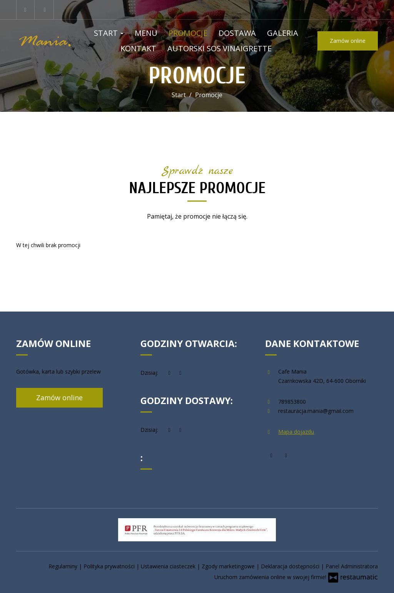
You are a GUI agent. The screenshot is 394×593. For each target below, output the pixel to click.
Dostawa (237, 33)
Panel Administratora (352, 566)
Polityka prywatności (109, 566)
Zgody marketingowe (229, 566)
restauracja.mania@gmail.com (316, 410)
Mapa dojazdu (296, 431)
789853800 (292, 401)
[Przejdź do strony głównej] (45, 40)
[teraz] (169, 372)
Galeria (282, 33)
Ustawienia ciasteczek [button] (169, 566)
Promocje (188, 33)
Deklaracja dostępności (291, 566)
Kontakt (138, 48)
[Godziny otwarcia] (180, 373)
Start (109, 33)
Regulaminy (63, 566)
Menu (146, 33)
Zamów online (348, 40)
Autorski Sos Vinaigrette (219, 48)
